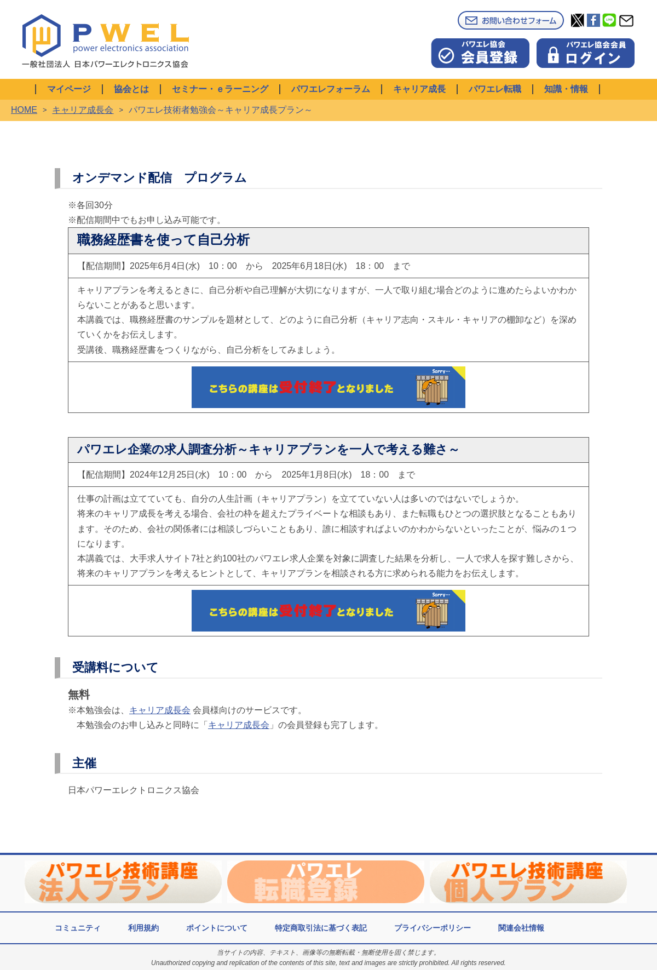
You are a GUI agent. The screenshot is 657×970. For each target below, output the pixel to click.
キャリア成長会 (82, 109)
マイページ (69, 89)
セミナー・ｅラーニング (220, 89)
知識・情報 (566, 89)
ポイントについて (216, 927)
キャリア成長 (419, 89)
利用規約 (143, 927)
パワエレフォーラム (330, 89)
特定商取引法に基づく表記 (321, 927)
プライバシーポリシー (432, 927)
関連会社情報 (521, 927)
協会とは (131, 89)
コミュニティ (78, 927)
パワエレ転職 (495, 89)
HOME (24, 109)
